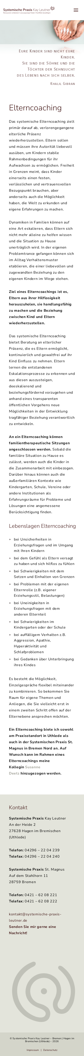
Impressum (33, 1050)
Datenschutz (50, 1050)
